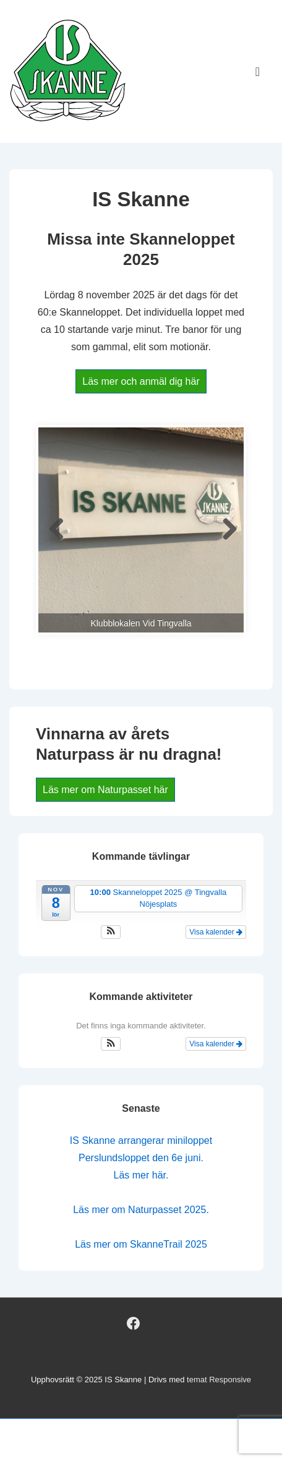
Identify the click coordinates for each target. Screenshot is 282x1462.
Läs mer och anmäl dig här (140, 381)
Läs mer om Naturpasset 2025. (141, 1209)
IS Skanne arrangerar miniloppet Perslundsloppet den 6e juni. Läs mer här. (141, 1157)
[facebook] (133, 1323)
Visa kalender (215, 932)
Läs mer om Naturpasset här (105, 789)
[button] (111, 932)
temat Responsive (219, 1379)
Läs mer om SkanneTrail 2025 (141, 1244)
